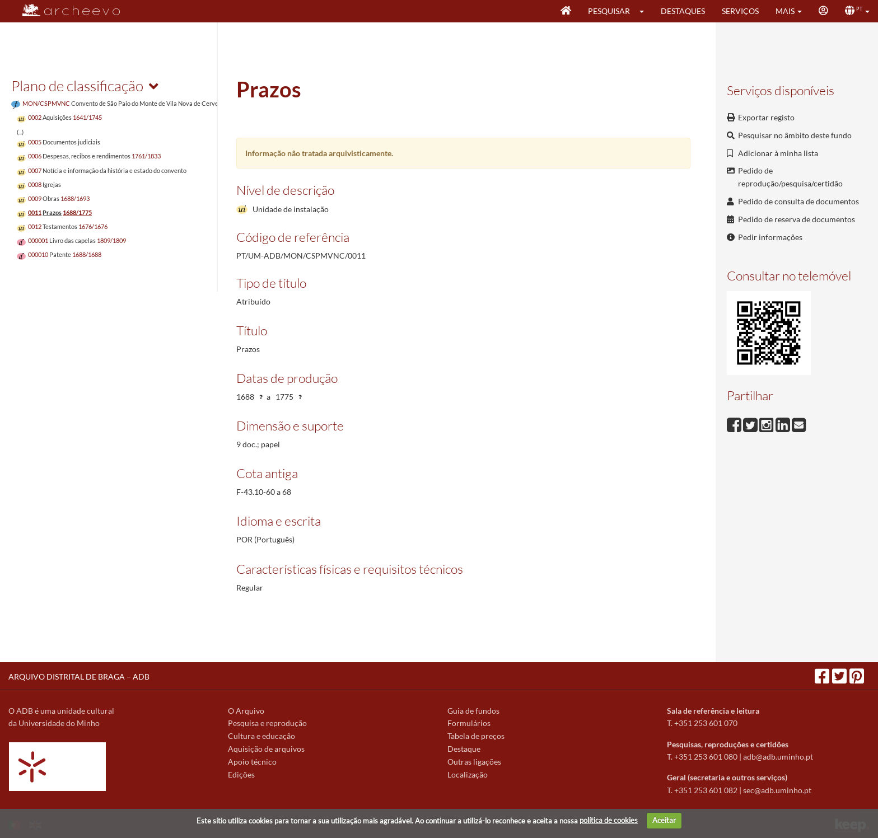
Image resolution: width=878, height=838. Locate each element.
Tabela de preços (476, 736)
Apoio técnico (252, 761)
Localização (467, 774)
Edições (241, 774)
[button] (645, 11)
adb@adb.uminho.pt (778, 756)
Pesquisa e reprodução (267, 723)
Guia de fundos (473, 710)
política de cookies (609, 820)
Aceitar (664, 820)
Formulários (469, 723)
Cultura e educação (261, 736)
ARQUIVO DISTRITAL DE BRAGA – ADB (79, 676)
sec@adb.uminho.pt (777, 790)
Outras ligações (474, 761)
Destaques (683, 11)
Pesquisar (609, 11)
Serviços (740, 11)
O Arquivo (246, 710)
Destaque (463, 748)
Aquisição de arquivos (266, 748)
